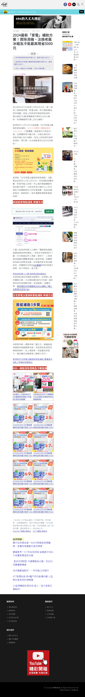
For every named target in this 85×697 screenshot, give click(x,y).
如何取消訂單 (13, 617)
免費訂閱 (49, 211)
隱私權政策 (12, 607)
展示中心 (49, 607)
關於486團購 (12, 639)
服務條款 (11, 610)
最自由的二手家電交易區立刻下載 (21, 12)
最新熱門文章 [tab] (67, 36)
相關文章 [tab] (66, 32)
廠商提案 (49, 610)
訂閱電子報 (50, 617)
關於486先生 (12, 635)
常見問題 (11, 614)
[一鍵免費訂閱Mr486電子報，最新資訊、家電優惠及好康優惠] (29, 211)
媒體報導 (11, 642)
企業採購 (49, 614)
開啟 (81, 12)
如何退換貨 (12, 621)
